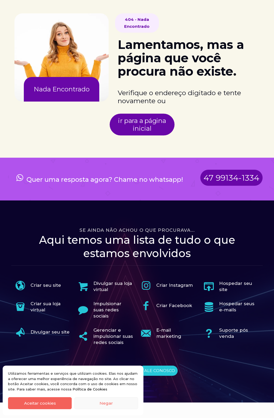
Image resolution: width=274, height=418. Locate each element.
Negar (106, 403)
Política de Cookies (90, 389)
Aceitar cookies (40, 403)
